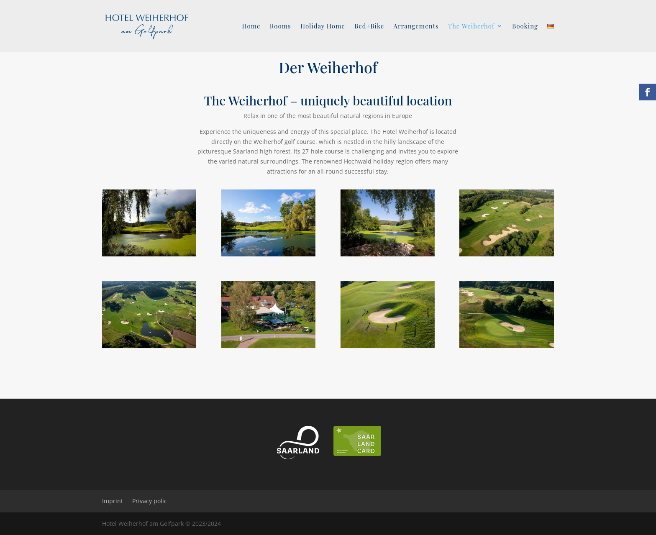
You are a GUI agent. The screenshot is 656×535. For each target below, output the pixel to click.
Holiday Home (322, 26)
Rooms (280, 26)
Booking (525, 26)
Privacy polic (149, 501)
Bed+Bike (369, 26)
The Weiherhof (471, 26)
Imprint (112, 501)
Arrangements (415, 26)
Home (251, 26)
